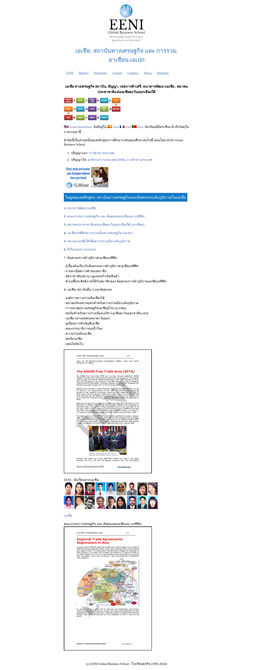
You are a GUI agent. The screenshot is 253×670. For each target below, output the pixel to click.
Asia (116, 127)
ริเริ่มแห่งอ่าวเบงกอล (81, 249)
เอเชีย (68, 515)
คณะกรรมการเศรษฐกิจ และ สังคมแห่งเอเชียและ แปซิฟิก (106, 216)
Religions (163, 73)
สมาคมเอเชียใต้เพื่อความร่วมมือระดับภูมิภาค (98, 241)
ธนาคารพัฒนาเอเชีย (81, 208)
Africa (148, 73)
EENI (69, 73)
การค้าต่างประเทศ (101, 153)
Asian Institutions (80, 127)
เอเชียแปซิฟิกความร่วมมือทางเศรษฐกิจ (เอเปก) (100, 233)
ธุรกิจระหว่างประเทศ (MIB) (106, 159)
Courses (117, 73)
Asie (128, 127)
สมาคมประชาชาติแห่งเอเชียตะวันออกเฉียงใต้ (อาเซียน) (105, 224)
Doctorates (100, 73)
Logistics (133, 73)
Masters (83, 73)
